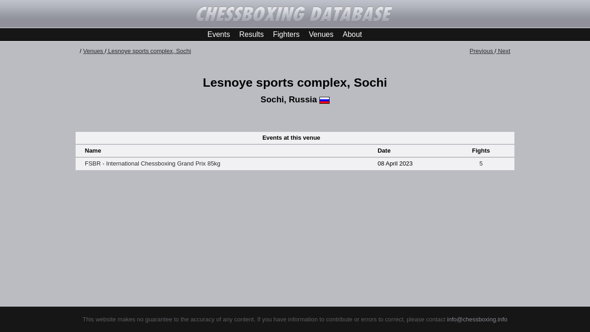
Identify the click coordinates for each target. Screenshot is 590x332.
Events (218, 34)
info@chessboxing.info (477, 319)
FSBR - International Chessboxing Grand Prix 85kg (152, 163)
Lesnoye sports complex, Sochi (148, 50)
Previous (482, 50)
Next (503, 50)
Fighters (286, 34)
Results (251, 34)
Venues (321, 34)
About (352, 34)
